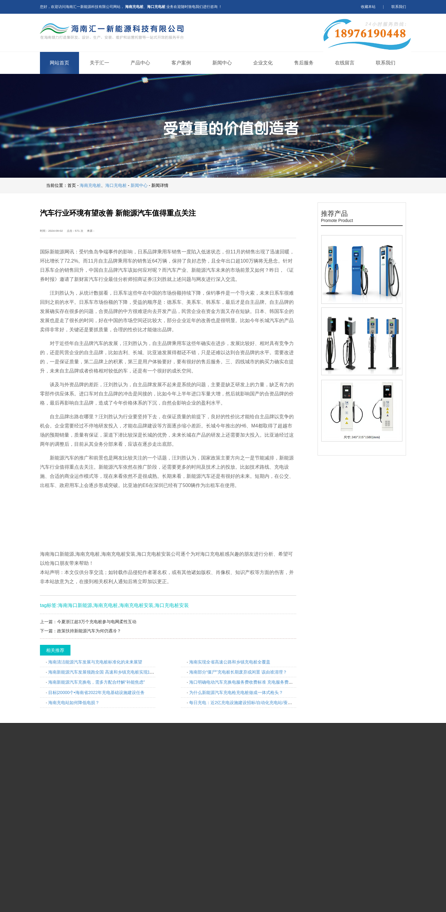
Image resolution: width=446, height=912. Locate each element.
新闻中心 (222, 62)
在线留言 (344, 62)
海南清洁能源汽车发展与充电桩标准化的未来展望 (95, 661)
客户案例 (181, 62)
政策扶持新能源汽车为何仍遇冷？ (89, 630)
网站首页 (59, 62)
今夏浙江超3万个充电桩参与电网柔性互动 (96, 621)
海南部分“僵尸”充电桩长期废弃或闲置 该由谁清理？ (238, 672)
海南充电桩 (90, 185)
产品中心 (140, 62)
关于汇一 (99, 62)
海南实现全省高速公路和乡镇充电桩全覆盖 (229, 661)
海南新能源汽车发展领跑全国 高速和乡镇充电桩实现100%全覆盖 (109, 672)
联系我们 (398, 7)
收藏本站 (368, 7)
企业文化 (263, 62)
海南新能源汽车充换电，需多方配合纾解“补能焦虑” (96, 682)
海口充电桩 (116, 185)
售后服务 (304, 62)
